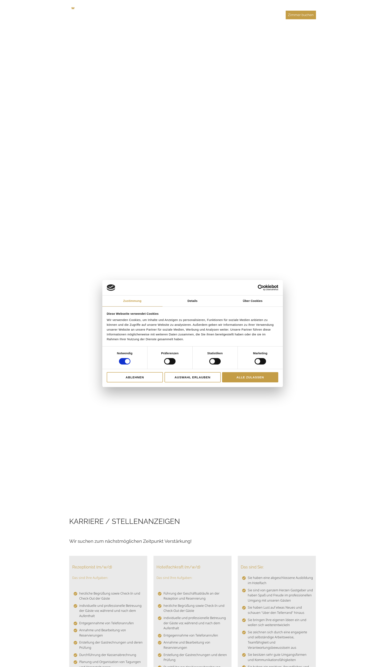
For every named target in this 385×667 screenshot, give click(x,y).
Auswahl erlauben (192, 377)
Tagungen (215, 15)
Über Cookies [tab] (253, 300)
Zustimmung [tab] (132, 300)
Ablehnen (135, 377)
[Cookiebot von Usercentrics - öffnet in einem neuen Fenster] (260, 288)
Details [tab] (193, 300)
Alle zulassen (250, 377)
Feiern (237, 15)
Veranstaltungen (263, 15)
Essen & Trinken (185, 15)
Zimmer (158, 15)
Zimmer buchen (301, 15)
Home (138, 15)
